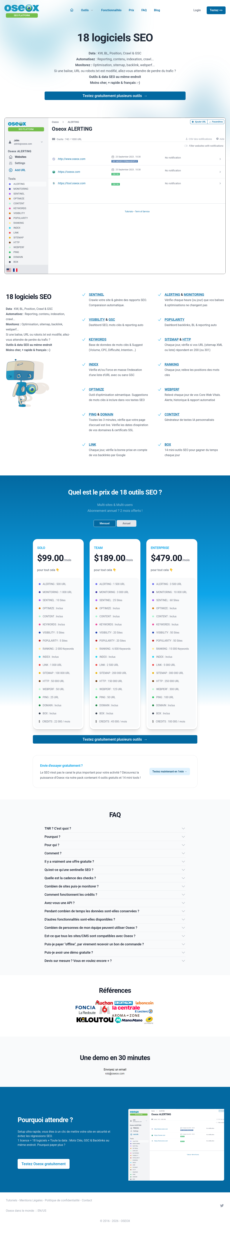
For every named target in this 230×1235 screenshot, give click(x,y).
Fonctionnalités (111, 10)
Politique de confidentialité (62, 1200)
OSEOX (125, 1221)
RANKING (172, 364)
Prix (131, 10)
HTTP (186, 339)
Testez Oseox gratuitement (43, 1164)
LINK (92, 444)
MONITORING (194, 294)
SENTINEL (96, 294)
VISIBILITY (97, 319)
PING (93, 414)
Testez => (216, 10)
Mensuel (105, 523)
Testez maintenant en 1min (169, 771)
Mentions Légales (31, 1200)
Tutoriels (11, 1200)
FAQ (144, 10)
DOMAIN (106, 414)
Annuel (127, 523)
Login (197, 10)
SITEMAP (172, 339)
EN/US (42, 1210)
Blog (157, 10)
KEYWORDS (97, 339)
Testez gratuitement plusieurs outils (115, 95)
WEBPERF (172, 389)
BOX (168, 444)
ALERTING (172, 294)
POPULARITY (174, 319)
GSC (112, 319)
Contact (87, 1200)
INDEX (93, 364)
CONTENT (172, 414)
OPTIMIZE (96, 389)
